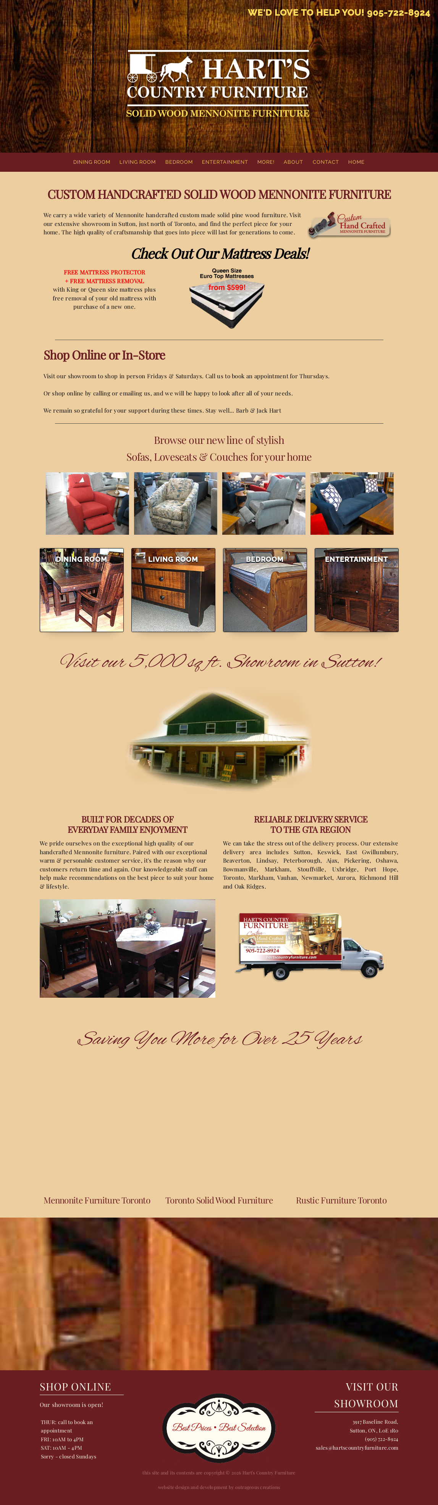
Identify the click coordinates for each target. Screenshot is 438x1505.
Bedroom (179, 162)
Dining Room (91, 162)
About (293, 162)
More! (266, 162)
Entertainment (225, 162)
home (356, 162)
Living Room (138, 162)
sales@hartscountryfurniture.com (357, 1447)
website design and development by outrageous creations (219, 1487)
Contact (326, 162)
